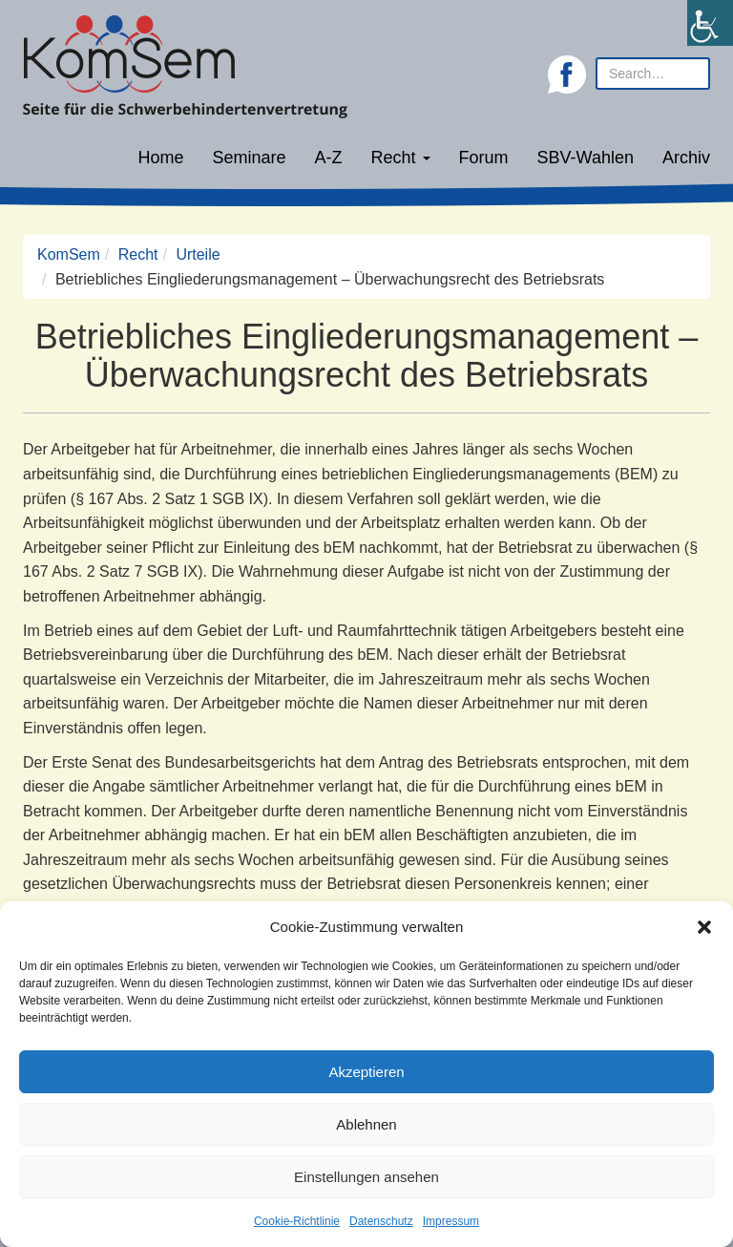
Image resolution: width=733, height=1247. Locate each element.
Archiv (686, 157)
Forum (484, 157)
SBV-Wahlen (585, 157)
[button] (704, 927)
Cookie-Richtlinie (297, 1221)
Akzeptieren (366, 1072)
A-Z (329, 157)
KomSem (68, 254)
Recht (400, 157)
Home (160, 157)
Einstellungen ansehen (366, 1177)
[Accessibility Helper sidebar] (710, 23)
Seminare (249, 157)
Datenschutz (381, 1221)
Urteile (198, 254)
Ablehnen (366, 1124)
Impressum (451, 1221)
